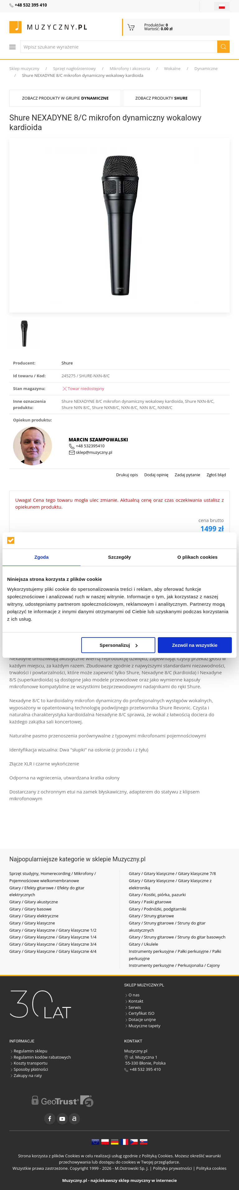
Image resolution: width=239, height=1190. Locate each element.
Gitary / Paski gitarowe (150, 902)
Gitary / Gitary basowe (30, 909)
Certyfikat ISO (139, 1013)
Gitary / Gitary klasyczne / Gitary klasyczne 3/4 (52, 944)
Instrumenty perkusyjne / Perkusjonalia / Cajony (174, 965)
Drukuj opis (127, 474)
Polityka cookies (211, 1168)
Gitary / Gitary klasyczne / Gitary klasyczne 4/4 (52, 951)
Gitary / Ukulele (143, 944)
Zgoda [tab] (42, 557)
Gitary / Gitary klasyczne (32, 923)
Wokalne (172, 68)
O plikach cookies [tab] (197, 557)
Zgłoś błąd (215, 474)
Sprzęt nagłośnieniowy (74, 68)
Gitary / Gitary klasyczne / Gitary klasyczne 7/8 (172, 873)
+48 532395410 (87, 446)
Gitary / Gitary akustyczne (33, 902)
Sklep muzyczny (24, 68)
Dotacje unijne (140, 1019)
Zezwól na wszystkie (195, 645)
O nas (131, 995)
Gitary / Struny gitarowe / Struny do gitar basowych (177, 937)
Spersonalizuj (119, 645)
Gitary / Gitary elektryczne (34, 916)
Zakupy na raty (25, 1075)
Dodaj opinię (155, 474)
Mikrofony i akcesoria (130, 68)
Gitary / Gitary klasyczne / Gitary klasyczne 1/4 (52, 937)
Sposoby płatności (28, 1069)
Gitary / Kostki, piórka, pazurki (157, 894)
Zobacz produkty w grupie (65, 98)
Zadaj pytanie (187, 474)
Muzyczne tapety (142, 1025)
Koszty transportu (28, 1063)
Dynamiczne (206, 68)
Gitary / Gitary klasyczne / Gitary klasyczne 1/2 (52, 930)
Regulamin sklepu (28, 1051)
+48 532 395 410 (142, 1069)
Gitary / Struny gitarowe (151, 916)
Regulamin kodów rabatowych (40, 1057)
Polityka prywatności (172, 1168)
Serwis (132, 1007)
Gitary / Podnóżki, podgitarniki (157, 909)
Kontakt (133, 1001)
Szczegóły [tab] (119, 557)
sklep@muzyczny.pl (90, 452)
